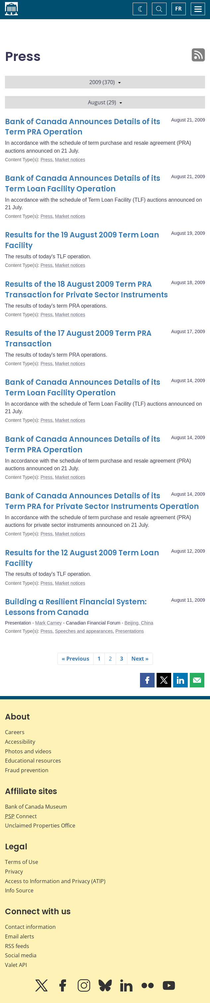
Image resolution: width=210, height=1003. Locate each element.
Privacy (14, 871)
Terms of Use (21, 862)
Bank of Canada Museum (36, 806)
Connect (21, 816)
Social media (20, 955)
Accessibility (20, 741)
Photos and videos (28, 751)
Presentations (129, 631)
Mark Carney (48, 623)
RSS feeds (17, 946)
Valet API (16, 965)
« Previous (75, 658)
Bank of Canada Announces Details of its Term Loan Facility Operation (82, 183)
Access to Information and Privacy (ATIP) (55, 881)
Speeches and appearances (84, 631)
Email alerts (19, 936)
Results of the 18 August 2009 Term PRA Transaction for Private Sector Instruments (86, 289)
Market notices (70, 159)
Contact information (30, 926)
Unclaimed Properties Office (40, 825)
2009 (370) (105, 82)
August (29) (105, 102)
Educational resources (33, 760)
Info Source (19, 890)
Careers (15, 732)
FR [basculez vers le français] (178, 8)
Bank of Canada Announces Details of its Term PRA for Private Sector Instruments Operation (102, 501)
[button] (147, 680)
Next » (140, 658)
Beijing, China (138, 623)
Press (46, 159)
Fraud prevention (26, 770)
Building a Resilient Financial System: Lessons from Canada (76, 607)
